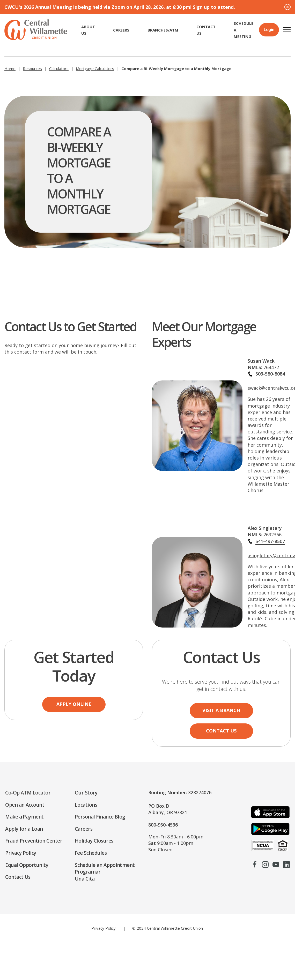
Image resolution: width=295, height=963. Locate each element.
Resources (32, 68)
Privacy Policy (103, 928)
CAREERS (121, 30)
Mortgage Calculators (95, 68)
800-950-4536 (163, 825)
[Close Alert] (287, 7)
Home (10, 68)
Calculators (59, 68)
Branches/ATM (163, 30)
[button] (287, 29)
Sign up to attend (213, 7)
